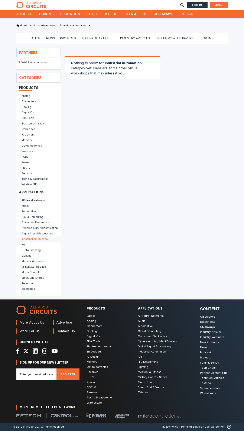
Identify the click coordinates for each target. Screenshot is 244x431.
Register (68, 374)
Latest (91, 315)
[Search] (182, 5)
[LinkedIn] (35, 351)
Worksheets (208, 393)
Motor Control (147, 382)
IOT (140, 356)
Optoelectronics (97, 366)
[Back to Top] (228, 427)
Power (91, 382)
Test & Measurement (100, 397)
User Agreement (215, 426)
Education (70, 14)
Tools (92, 14)
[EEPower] (96, 416)
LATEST (35, 38)
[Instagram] (44, 351)
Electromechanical (99, 346)
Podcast (189, 14)
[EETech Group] (28, 415)
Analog (91, 321)
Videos (111, 14)
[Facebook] (17, 351)
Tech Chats (208, 367)
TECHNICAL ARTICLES (97, 38)
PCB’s (90, 377)
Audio (142, 321)
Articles (24, 14)
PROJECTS (68, 38)
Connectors (95, 326)
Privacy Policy (169, 426)
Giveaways (164, 14)
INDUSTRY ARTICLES (135, 38)
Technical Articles (212, 378)
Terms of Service (191, 426)
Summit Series (209, 362)
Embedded (94, 351)
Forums (46, 14)
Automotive (145, 326)
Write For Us (30, 331)
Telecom (143, 392)
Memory (92, 361)
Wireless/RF (95, 402)
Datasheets (135, 14)
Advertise (64, 322)
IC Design (93, 356)
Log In (197, 5)
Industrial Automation (152, 351)
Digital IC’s (93, 336)
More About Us (32, 322)
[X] (26, 351)
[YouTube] (55, 351)
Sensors (92, 392)
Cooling (92, 331)
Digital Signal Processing (154, 346)
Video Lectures (210, 388)
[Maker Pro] (121, 415)
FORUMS (207, 38)
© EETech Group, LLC (26, 426)
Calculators (207, 316)
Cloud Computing (149, 331)
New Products (209, 342)
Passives (92, 372)
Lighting (143, 366)
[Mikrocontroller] (159, 416)
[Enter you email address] (36, 374)
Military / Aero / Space (153, 377)
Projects (205, 357)
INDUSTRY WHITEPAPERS (175, 38)
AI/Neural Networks (151, 315)
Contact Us (65, 331)
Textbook (206, 383)
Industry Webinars (212, 337)
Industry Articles (211, 332)
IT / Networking (148, 361)
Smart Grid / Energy (151, 387)
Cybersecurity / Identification (157, 341)
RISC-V (91, 387)
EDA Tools (93, 341)
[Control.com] (64, 415)
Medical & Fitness (149, 372)
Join (218, 5)
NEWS (50, 38)
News (204, 347)
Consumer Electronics (152, 336)
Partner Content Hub (214, 372)
